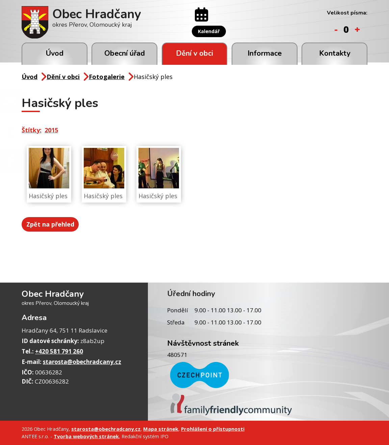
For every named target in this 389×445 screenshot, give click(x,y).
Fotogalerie (107, 77)
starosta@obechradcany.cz (82, 362)
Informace (265, 53)
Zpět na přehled (51, 224)
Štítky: (32, 130)
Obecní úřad (124, 53)
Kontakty (334, 53)
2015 (51, 130)
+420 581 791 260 (59, 351)
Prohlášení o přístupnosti (212, 428)
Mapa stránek (160, 428)
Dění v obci (194, 53)
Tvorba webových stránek (86, 436)
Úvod (54, 53)
